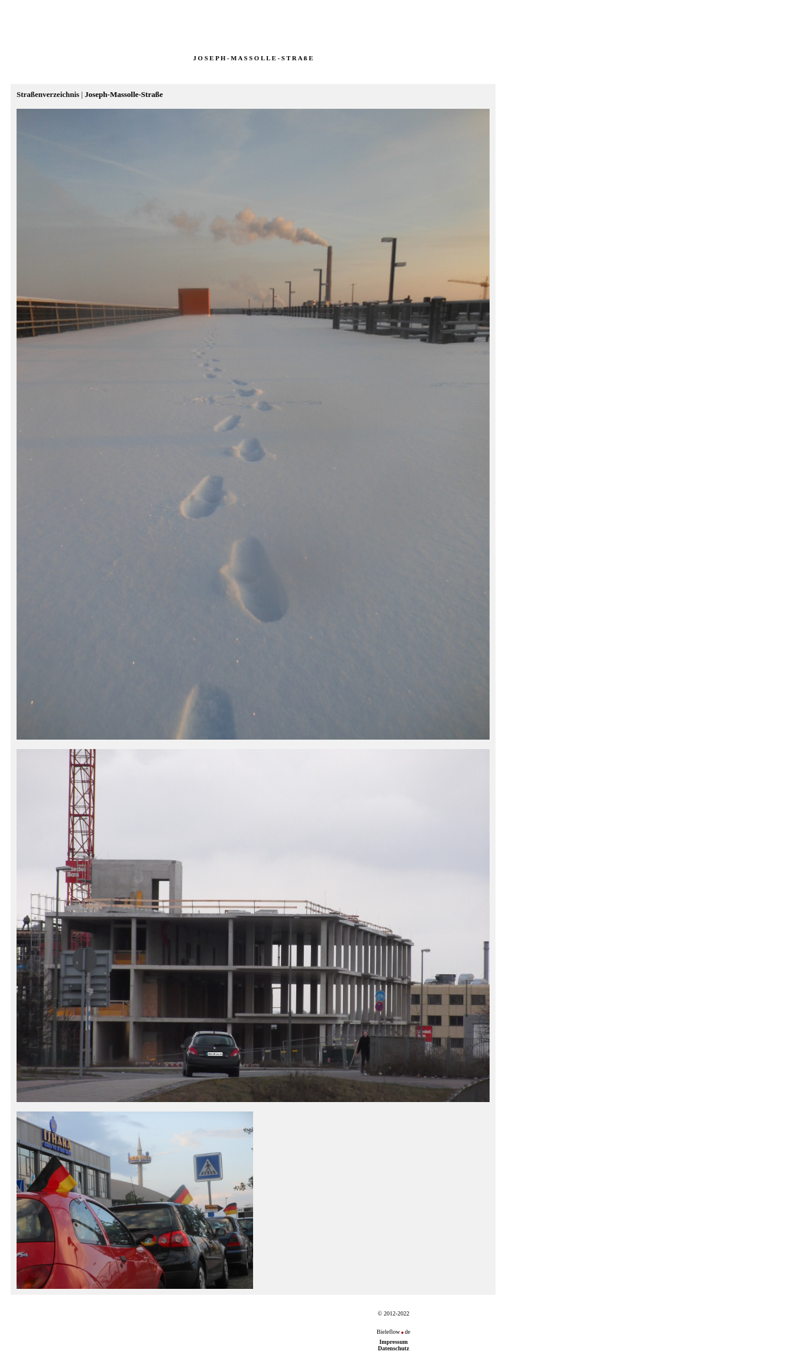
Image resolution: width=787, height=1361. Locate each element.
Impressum (393, 1342)
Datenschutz (393, 1348)
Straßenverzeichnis (48, 94)
